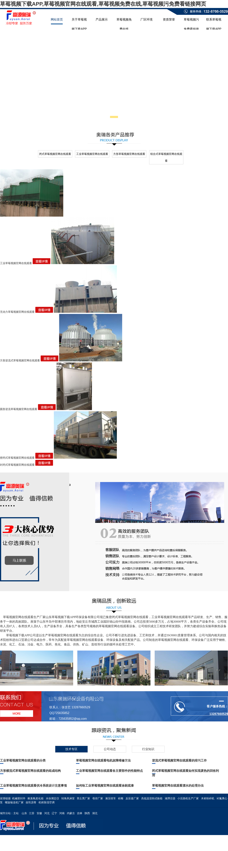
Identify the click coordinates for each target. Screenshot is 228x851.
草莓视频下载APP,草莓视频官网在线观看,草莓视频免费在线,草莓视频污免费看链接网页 (103, 4)
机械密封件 (18, 798)
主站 (16, 813)
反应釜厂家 (132, 798)
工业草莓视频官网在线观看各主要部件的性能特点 (109, 770)
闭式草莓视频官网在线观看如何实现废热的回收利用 (185, 773)
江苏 (31, 813)
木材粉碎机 (207, 798)
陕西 (87, 813)
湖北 (94, 813)
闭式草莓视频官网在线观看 (55, 153)
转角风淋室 (68, 798)
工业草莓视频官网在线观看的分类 (23, 760)
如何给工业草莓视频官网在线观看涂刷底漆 (105, 785)
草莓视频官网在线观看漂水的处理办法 (178, 785)
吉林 (79, 813)
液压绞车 (110, 798)
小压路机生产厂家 (188, 798)
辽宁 (54, 813)
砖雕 (120, 798)
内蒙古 (71, 813)
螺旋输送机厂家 (14, 802)
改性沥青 (31, 802)
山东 (24, 813)
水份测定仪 (52, 798)
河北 (47, 813)
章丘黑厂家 (83, 798)
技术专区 (71, 749)
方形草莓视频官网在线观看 (129, 153)
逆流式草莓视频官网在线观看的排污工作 (179, 760)
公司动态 (110, 749)
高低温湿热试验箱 (151, 798)
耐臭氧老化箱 (36, 798)
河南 (62, 813)
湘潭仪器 (170, 798)
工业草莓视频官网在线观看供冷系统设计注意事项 (33, 785)
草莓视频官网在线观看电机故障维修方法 (103, 760)
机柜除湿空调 (47, 802)
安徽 (39, 813)
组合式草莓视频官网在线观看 (166, 157)
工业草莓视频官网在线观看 (92, 153)
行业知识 (148, 749)
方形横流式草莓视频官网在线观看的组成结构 (30, 770)
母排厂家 (97, 798)
